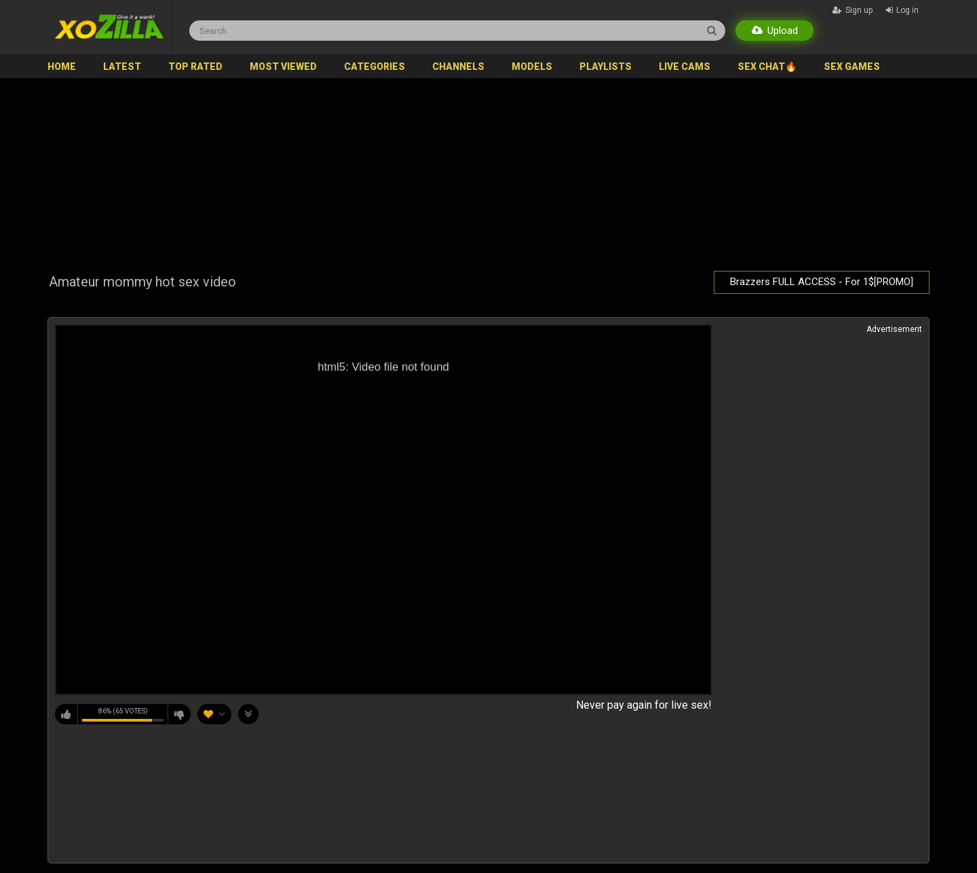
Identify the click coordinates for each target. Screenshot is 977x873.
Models (532, 66)
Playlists (605, 66)
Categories (374, 66)
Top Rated (195, 66)
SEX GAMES (852, 66)
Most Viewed (283, 66)
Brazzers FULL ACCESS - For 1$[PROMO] (821, 282)
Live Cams (684, 66)
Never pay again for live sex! (644, 705)
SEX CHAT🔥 (767, 66)
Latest (122, 66)
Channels (458, 66)
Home (61, 66)
